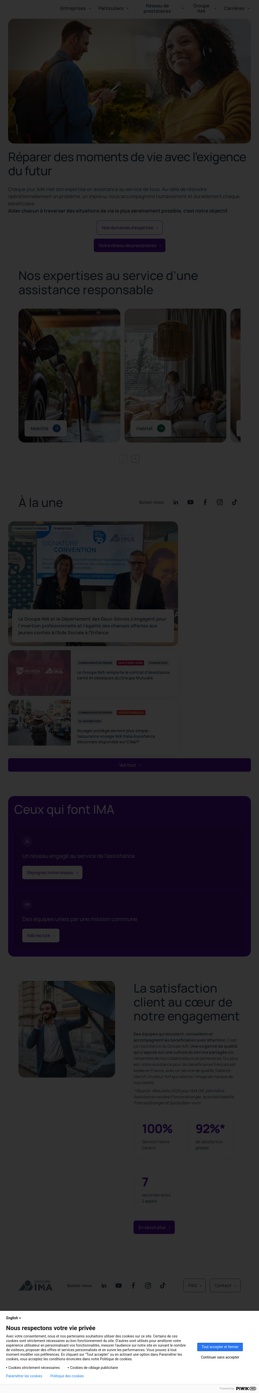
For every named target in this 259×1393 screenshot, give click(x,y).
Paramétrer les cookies (24, 1376)
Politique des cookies (67, 1376)
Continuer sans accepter (220, 1357)
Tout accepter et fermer (220, 1347)
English (14, 1318)
